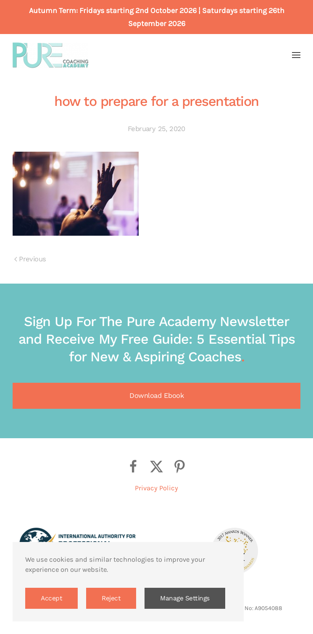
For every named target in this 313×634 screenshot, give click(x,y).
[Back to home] (50, 55)
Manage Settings (185, 598)
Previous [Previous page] (30, 259)
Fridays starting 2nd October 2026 (138, 10)
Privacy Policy (156, 488)
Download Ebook (156, 396)
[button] (296, 55)
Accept (51, 598)
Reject (111, 598)
